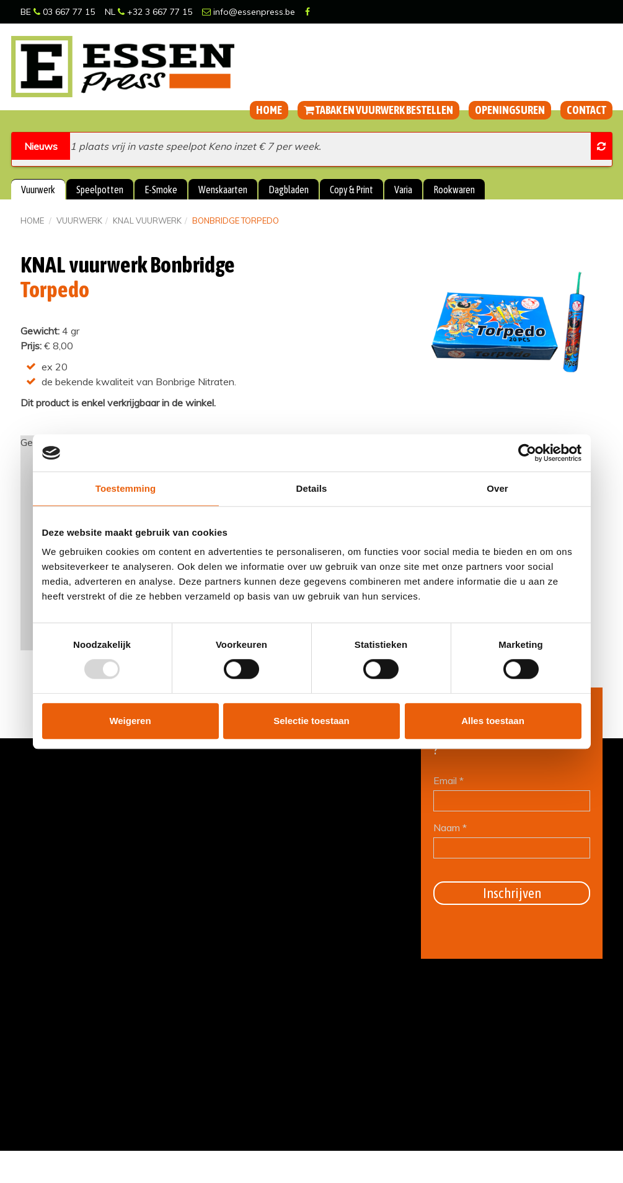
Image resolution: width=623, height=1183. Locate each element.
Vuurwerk (38, 189)
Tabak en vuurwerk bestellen (378, 109)
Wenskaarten (222, 189)
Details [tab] (311, 488)
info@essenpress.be (248, 11)
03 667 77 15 (64, 11)
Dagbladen (288, 189)
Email (448, 780)
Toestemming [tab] (125, 488)
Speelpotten (99, 189)
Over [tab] (497, 488)
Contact (586, 109)
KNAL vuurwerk (147, 220)
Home (269, 109)
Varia (403, 189)
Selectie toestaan (311, 720)
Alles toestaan (492, 720)
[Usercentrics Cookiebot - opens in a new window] (527, 452)
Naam (450, 827)
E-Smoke (160, 189)
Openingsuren (510, 109)
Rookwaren (454, 189)
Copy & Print (351, 189)
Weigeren (130, 720)
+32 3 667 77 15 (155, 11)
